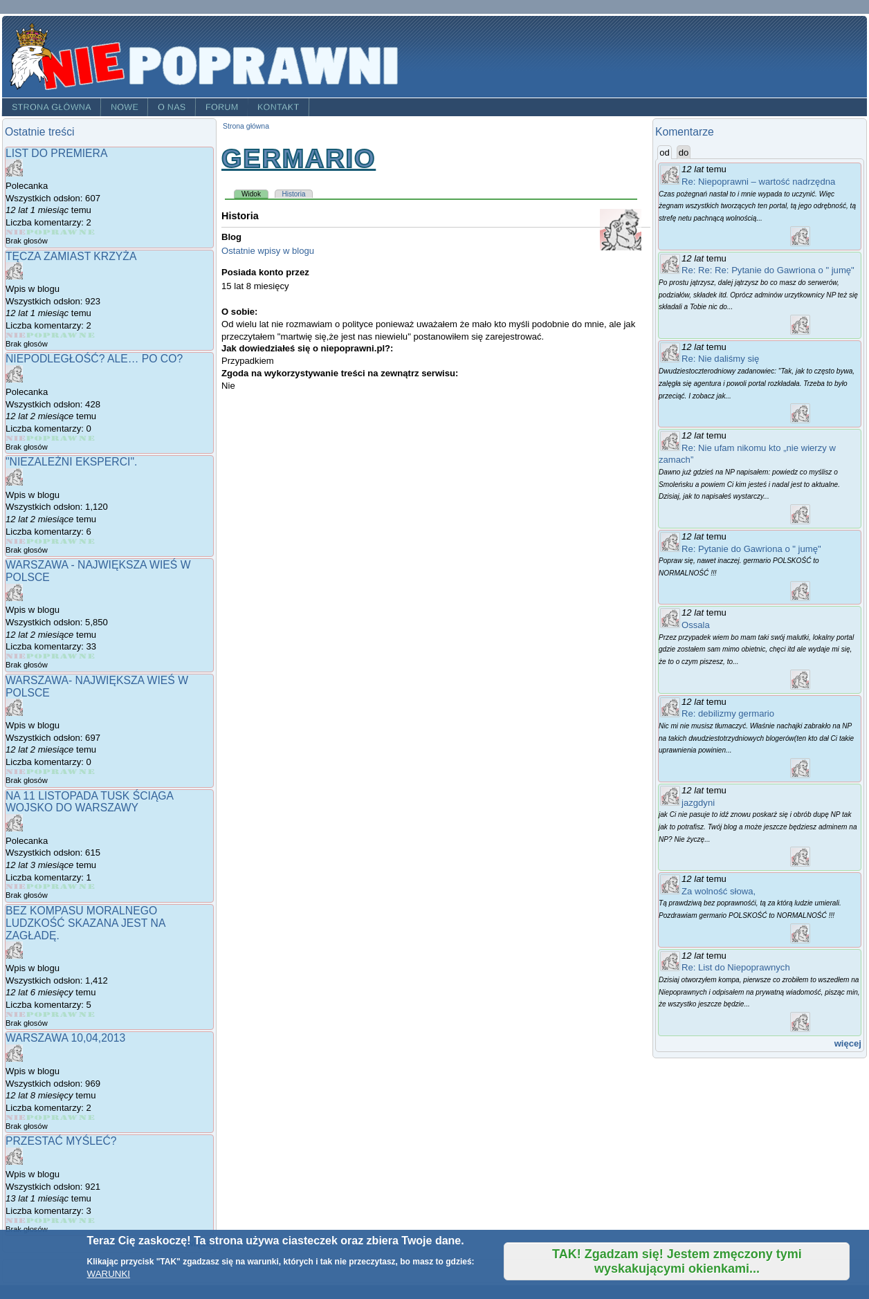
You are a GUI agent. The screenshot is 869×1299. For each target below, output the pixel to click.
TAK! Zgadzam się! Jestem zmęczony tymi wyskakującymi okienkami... (677, 1261)
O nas (172, 107)
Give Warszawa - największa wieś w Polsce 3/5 (51, 656)
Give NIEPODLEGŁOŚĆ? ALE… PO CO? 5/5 (87, 438)
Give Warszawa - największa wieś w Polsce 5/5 (87, 656)
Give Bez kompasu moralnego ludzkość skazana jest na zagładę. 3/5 (51, 1014)
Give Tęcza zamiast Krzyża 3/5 (51, 335)
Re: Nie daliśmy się (720, 358)
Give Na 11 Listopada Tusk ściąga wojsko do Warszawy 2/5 (34, 886)
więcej (847, 1043)
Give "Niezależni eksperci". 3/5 (51, 541)
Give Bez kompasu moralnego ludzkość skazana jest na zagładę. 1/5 (16, 1014)
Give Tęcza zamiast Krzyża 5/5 (87, 335)
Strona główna (51, 107)
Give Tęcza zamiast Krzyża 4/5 (69, 335)
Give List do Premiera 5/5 (87, 232)
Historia (294, 194)
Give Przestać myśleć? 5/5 (87, 1220)
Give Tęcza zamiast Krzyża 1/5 (16, 335)
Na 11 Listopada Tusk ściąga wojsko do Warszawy (89, 802)
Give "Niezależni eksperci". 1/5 (16, 541)
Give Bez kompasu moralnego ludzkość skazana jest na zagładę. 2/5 (34, 1014)
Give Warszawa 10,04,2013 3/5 (51, 1117)
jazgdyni (698, 803)
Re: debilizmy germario (728, 713)
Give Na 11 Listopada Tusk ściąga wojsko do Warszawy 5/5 (87, 886)
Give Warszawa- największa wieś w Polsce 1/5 (16, 771)
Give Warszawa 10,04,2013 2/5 (34, 1117)
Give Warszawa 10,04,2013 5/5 (87, 1117)
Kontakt (278, 107)
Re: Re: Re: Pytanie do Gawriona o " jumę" (768, 270)
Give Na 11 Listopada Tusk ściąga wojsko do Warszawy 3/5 (51, 886)
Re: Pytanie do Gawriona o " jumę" (751, 549)
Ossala (696, 625)
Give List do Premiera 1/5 (16, 232)
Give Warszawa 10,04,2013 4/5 (69, 1117)
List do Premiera (56, 153)
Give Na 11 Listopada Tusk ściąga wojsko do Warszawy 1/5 (16, 886)
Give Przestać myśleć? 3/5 (51, 1220)
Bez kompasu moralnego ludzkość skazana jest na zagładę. (85, 923)
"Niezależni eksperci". (71, 462)
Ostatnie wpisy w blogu (267, 251)
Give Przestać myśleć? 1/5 (16, 1220)
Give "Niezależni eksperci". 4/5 (69, 541)
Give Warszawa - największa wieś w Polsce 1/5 (16, 656)
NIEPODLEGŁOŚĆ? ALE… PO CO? (94, 359)
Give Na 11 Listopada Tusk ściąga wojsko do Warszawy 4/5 (69, 886)
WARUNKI (108, 1274)
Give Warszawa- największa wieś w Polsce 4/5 (69, 771)
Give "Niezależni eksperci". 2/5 (34, 541)
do (684, 152)
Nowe (124, 107)
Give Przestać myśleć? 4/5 (69, 1220)
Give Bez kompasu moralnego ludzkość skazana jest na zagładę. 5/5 (87, 1014)
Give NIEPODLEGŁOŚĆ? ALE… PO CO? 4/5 (69, 438)
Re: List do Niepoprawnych (736, 967)
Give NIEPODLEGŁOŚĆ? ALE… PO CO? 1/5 (16, 438)
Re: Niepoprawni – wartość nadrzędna (758, 181)
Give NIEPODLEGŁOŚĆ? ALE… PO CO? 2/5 (34, 438)
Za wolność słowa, (719, 891)
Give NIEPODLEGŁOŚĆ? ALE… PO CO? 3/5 (51, 438)
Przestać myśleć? (61, 1141)
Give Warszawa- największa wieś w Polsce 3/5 (51, 771)
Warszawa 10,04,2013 (65, 1038)
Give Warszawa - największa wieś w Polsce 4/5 (69, 656)
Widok (254, 194)
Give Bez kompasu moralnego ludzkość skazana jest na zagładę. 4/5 (69, 1014)
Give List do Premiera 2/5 (34, 232)
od (665, 152)
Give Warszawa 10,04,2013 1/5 (16, 1117)
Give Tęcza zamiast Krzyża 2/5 (34, 335)
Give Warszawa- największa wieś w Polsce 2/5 (34, 771)
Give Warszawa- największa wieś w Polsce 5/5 (87, 771)
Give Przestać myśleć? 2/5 (34, 1220)
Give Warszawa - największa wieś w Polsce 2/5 (34, 656)
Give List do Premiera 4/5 (69, 232)
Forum (222, 107)
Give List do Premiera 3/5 (51, 232)
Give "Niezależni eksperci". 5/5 (87, 541)
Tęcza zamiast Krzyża (71, 256)
